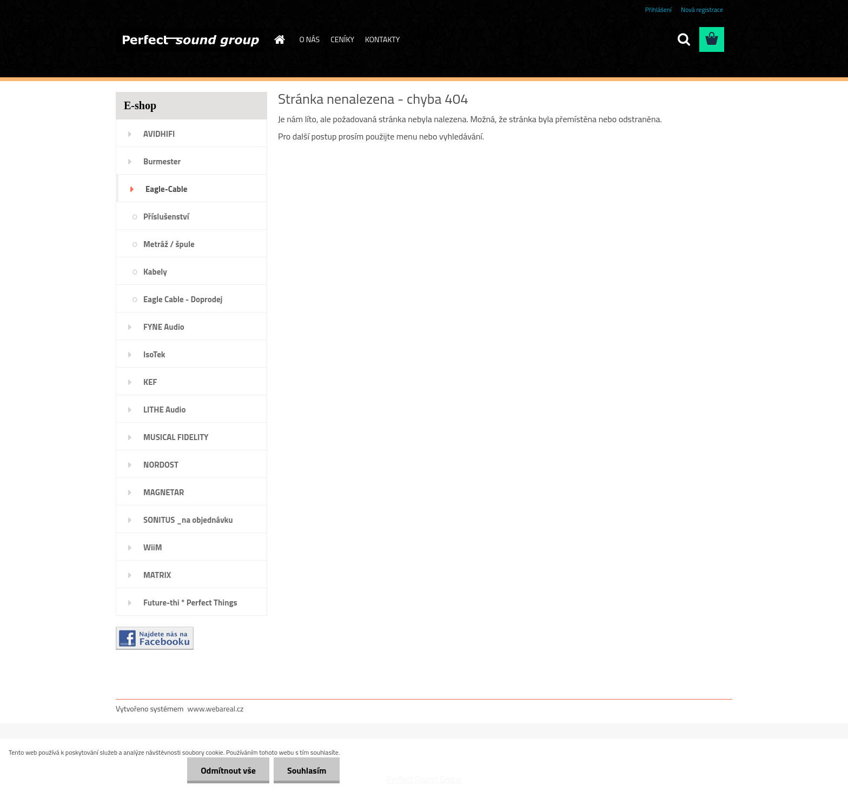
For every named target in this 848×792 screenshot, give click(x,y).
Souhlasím (307, 770)
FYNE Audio (163, 327)
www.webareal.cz (216, 708)
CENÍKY (342, 39)
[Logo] (190, 40)
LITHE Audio (164, 409)
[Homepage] (279, 39)
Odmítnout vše (228, 770)
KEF (150, 382)
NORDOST (160, 464)
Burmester (162, 161)
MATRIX (157, 575)
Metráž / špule (169, 244)
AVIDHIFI (159, 134)
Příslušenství (166, 216)
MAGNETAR (163, 492)
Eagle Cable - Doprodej (182, 299)
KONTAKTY (382, 39)
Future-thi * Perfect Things (190, 602)
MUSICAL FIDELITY (175, 437)
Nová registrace (702, 9)
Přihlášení (658, 9)
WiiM (152, 547)
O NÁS (310, 39)
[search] (683, 39)
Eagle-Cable (166, 189)
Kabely (155, 271)
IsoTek (154, 354)
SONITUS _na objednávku (188, 520)
